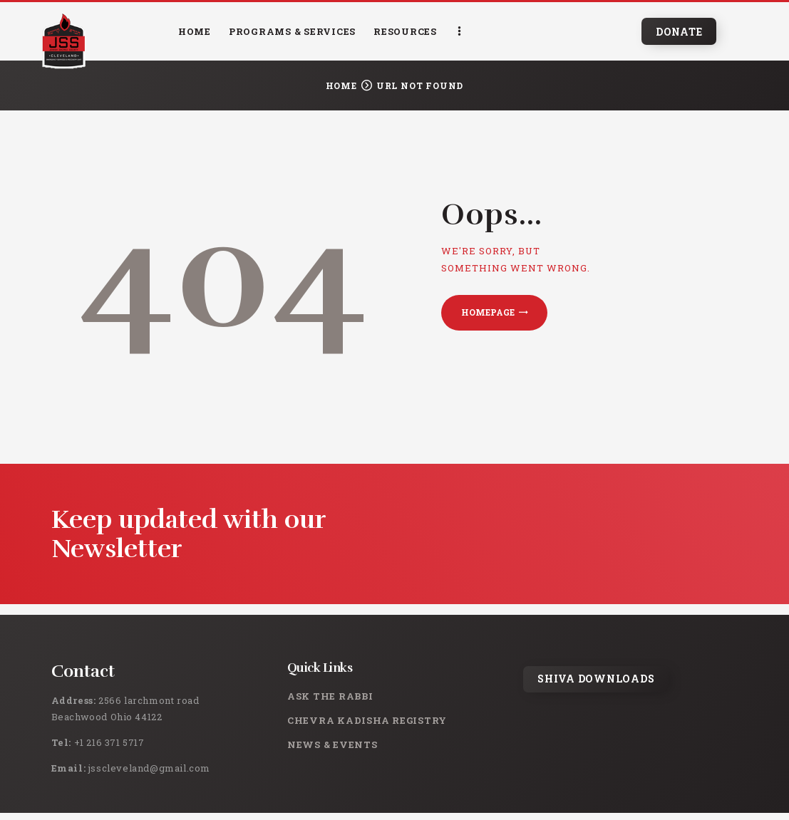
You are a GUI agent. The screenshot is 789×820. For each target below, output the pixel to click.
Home (341, 85)
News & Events (332, 744)
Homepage (488, 312)
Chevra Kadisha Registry (367, 720)
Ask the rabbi (330, 696)
